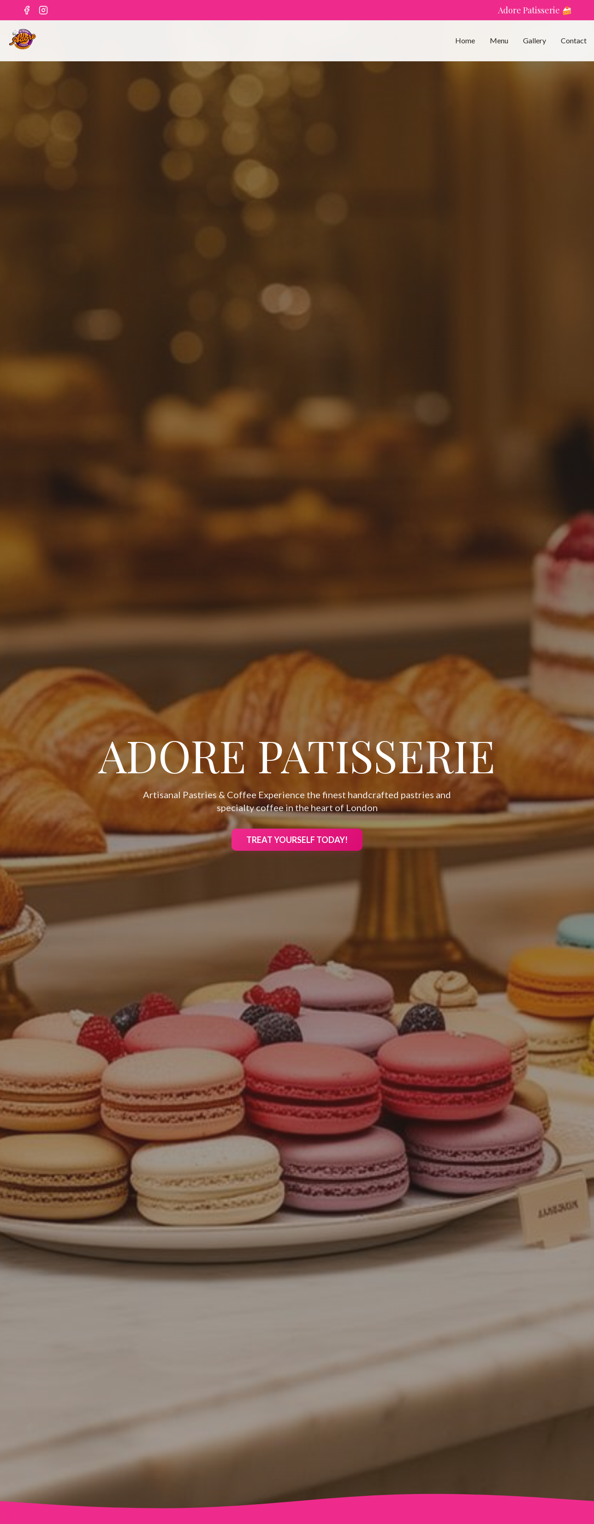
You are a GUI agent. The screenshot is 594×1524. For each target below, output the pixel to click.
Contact (574, 40)
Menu (499, 40)
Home (465, 40)
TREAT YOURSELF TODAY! (297, 841)
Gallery (534, 40)
